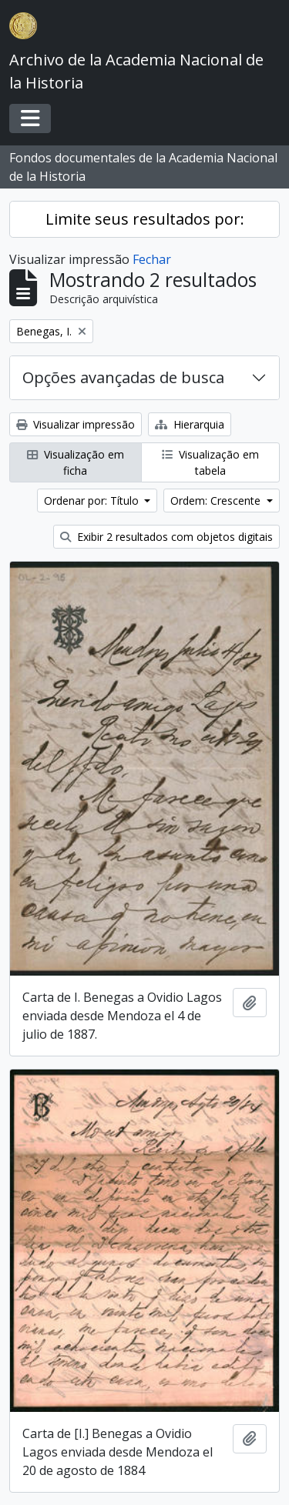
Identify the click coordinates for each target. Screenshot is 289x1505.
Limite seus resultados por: (144, 219)
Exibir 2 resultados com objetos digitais (166, 536)
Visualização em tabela (210, 462)
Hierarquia (189, 424)
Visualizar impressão (75, 424)
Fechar (152, 259)
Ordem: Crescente (217, 500)
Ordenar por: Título (93, 500)
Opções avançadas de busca (123, 377)
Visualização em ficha (75, 462)
